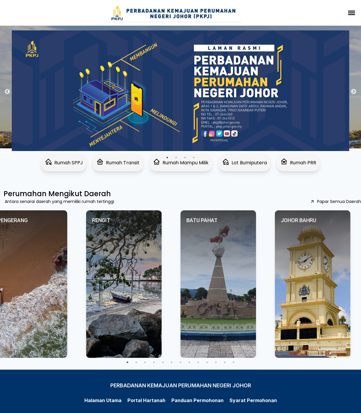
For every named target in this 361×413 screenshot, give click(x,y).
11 (216, 362)
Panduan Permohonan (197, 400)
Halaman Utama (103, 400)
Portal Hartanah (146, 400)
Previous (7, 92)
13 (234, 362)
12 (225, 362)
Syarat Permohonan (253, 400)
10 (207, 362)
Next (354, 92)
